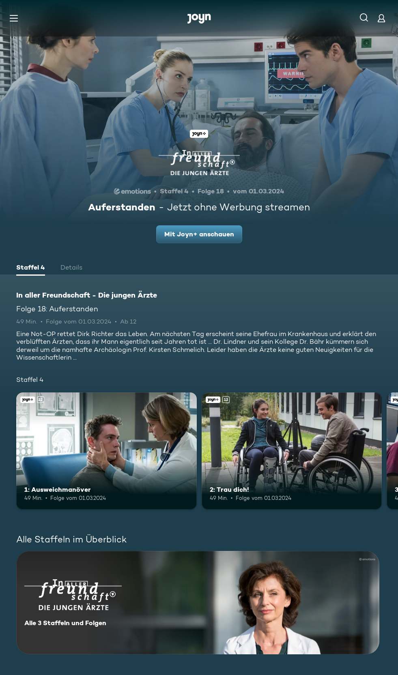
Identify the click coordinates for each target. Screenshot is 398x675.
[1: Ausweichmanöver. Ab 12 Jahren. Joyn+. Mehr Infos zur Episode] (106, 451)
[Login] (381, 18)
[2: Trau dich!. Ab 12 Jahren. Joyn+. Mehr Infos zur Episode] (292, 451)
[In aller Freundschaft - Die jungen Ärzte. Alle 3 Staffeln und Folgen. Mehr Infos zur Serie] (197, 602)
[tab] (31, 268)
